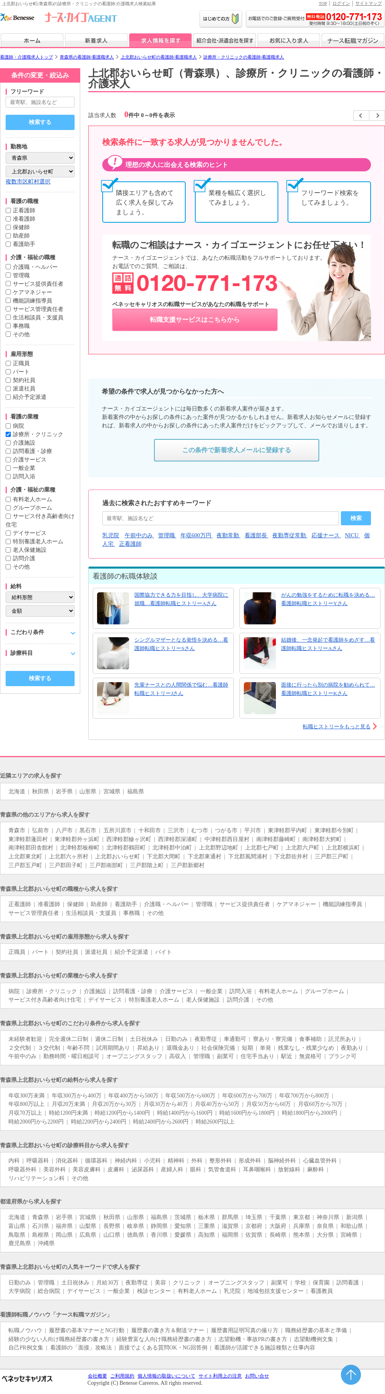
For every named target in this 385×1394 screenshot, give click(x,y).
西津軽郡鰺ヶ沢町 (128, 839)
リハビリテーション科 (36, 1178)
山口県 (111, 1235)
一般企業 (24, 468)
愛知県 (182, 1226)
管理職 (21, 275)
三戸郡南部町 (106, 865)
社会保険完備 (218, 1048)
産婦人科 (172, 1169)
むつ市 (199, 830)
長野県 (111, 1226)
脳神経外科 (282, 1161)
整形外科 (220, 1161)
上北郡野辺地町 (218, 848)
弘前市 (40, 830)
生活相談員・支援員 (38, 318)
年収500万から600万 (190, 1096)
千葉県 (278, 1217)
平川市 (252, 830)
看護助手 (24, 244)
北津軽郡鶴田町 (126, 848)
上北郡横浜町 (343, 848)
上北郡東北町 (25, 856)
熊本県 (301, 1235)
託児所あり (342, 1039)
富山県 (16, 1226)
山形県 (87, 791)
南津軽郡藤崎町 (276, 839)
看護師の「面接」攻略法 (81, 1348)
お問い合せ (257, 1376)
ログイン (341, 3)
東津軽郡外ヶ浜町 (77, 839)
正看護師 (24, 210)
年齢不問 (78, 1048)
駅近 (286, 1056)
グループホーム (32, 508)
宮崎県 (348, 1235)
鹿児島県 (19, 1243)
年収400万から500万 (133, 1096)
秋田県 (40, 791)
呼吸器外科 (22, 1169)
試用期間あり (113, 1048)
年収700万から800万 (304, 1096)
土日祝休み (144, 1039)
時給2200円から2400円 (98, 1122)
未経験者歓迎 (25, 1039)
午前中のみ (22, 1056)
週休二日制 (109, 1039)
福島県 (135, 791)
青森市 (16, 830)
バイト (163, 952)
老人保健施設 (30, 550)
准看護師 (24, 219)
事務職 (21, 326)
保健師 (21, 227)
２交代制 (19, 1048)
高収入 (177, 1056)
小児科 (152, 1161)
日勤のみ (176, 1039)
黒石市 (87, 830)
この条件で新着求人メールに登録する (236, 450)
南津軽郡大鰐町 (322, 839)
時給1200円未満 (68, 1113)
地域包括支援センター (275, 1291)
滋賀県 (230, 1226)
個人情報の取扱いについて (166, 1376)
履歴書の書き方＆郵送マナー (167, 1330)
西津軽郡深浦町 (177, 839)
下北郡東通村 (204, 856)
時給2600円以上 (215, 1122)
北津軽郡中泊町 (172, 848)
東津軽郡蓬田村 (28, 839)
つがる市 (226, 830)
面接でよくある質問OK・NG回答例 (163, 1348)
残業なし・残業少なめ (306, 1048)
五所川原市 (117, 830)
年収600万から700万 (247, 1096)
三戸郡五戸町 (25, 865)
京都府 (253, 1226)
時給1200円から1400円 (122, 1113)
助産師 (21, 236)
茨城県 (182, 1217)
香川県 (159, 1235)
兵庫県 (301, 1226)
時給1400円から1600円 (185, 1113)
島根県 (40, 1235)
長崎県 (278, 1235)
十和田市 (149, 830)
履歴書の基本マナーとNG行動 (86, 1330)
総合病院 (49, 1291)
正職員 (21, 363)
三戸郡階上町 (147, 865)
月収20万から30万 (114, 1104)
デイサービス (30, 533)
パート (21, 372)
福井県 (64, 1226)
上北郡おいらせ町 (117, 856)
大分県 (325, 1235)
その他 (21, 334)
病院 (18, 426)
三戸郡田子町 (66, 865)
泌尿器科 (143, 1169)
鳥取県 (16, 1235)
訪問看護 (347, 1283)
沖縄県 (46, 1243)
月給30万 (107, 1283)
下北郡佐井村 (291, 856)
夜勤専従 (206, 1039)
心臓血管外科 (320, 1161)
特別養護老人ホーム (38, 541)
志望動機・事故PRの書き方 (253, 1339)
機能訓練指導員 (32, 301)
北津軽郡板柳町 (79, 848)
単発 (265, 1048)
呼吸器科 (37, 1161)
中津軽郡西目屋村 (227, 839)
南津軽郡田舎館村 (30, 848)
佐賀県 (253, 1235)
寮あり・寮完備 (272, 1039)
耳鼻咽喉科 (257, 1169)
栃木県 (206, 1217)
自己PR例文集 (25, 1348)
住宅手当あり (257, 1056)
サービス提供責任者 (38, 284)
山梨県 (87, 1226)
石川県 (40, 1226)
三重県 (206, 1226)
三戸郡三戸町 (332, 856)
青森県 (40, 1217)
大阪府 (278, 1226)
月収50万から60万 (268, 1104)
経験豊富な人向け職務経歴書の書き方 (164, 1339)
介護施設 (24, 443)
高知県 (206, 1235)
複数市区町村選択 (28, 182)
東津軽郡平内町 (287, 830)
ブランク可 (342, 1056)
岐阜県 (135, 1226)
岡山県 (64, 1235)
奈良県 (325, 1226)
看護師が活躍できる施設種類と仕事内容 (264, 1348)
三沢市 (176, 830)
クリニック (187, 1283)
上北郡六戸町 (302, 848)
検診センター (154, 1291)
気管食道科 (222, 1169)
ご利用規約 (122, 1376)
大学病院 (19, 1291)
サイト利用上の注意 (220, 1376)
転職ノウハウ (25, 1330)
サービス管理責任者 (38, 309)
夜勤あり (352, 1048)
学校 (300, 1283)
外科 (197, 1161)
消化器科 (67, 1161)
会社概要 (97, 1376)
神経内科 (126, 1161)
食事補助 (310, 1039)
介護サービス (30, 460)
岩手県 (64, 791)
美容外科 (54, 1169)
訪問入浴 (24, 476)
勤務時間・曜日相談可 (71, 1056)
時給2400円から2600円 (160, 1122)
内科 (14, 1161)
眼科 (195, 1169)
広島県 (87, 1235)
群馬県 (230, 1217)
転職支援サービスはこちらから (195, 319)
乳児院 (232, 1291)
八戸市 (64, 830)
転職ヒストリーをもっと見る (337, 726)
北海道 (16, 791)
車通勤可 (235, 1039)
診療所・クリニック (38, 434)
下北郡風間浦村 (247, 856)
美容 (160, 1283)
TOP (323, 3)
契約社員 (24, 380)
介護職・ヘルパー (35, 267)
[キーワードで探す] (40, 102)
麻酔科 (315, 1169)
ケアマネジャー (32, 292)
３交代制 (49, 1048)
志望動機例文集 (313, 1339)
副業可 (225, 1056)
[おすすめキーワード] (220, 518)
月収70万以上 (25, 1113)
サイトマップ (368, 3)
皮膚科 (115, 1169)
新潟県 (354, 1217)
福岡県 (230, 1235)
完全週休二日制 (68, 1039)
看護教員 (321, 1291)
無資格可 (310, 1056)
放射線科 (289, 1169)
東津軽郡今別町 (334, 830)
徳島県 (135, 1235)
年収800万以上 (26, 1104)
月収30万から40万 (166, 1104)
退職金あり (180, 1048)
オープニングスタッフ (134, 1056)
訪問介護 (24, 558)
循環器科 (96, 1161)
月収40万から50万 (217, 1104)
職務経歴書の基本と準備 (316, 1330)
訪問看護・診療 (32, 451)
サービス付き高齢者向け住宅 (44, 1000)
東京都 (301, 1217)
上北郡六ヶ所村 (68, 856)
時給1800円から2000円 (309, 1113)
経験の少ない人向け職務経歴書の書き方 (58, 1339)
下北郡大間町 (163, 856)
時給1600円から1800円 (247, 1113)
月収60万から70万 (320, 1104)
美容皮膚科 (87, 1169)
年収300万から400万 (77, 1096)
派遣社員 (24, 389)
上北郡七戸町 (262, 848)
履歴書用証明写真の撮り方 (244, 1330)
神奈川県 (328, 1217)
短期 (247, 1048)
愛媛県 (182, 1235)
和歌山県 (351, 1226)
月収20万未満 (68, 1104)
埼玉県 (253, 1217)
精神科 (176, 1161)
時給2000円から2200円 (36, 1122)
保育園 (321, 1283)
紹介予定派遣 (30, 397)
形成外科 (250, 1161)
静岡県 (159, 1226)
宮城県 (111, 791)
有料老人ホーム (32, 499)
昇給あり (148, 1048)
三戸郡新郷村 (188, 865)
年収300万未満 (26, 1096)
